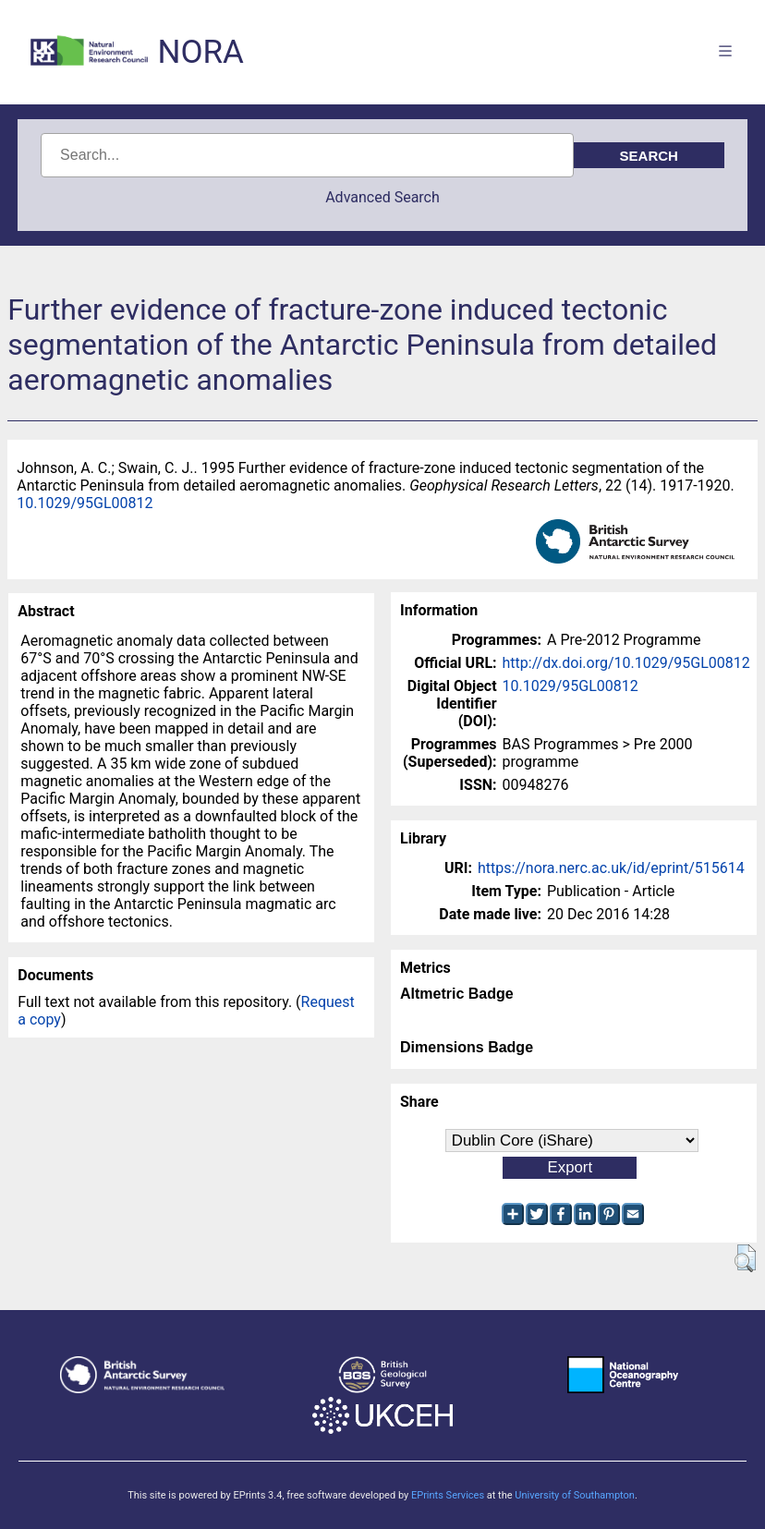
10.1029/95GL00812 (84, 503)
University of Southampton (575, 1495)
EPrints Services (447, 1495)
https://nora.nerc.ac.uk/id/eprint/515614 (611, 868)
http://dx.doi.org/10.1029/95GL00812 (626, 663)
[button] (745, 1258)
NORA (200, 52)
